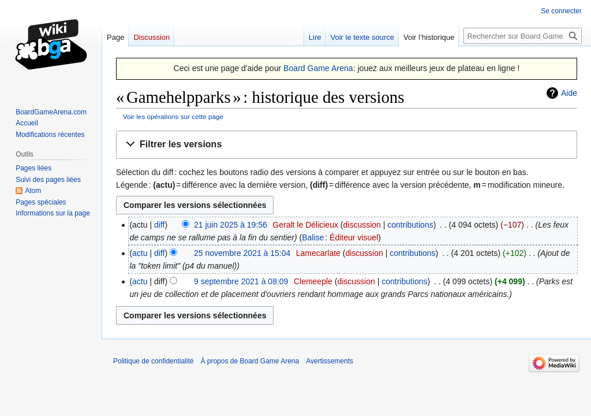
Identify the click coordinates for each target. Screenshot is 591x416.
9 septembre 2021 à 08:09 (241, 281)
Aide (569, 93)
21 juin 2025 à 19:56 (230, 224)
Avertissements (329, 361)
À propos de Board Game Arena (249, 361)
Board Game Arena (318, 68)
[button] (346, 144)
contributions (410, 224)
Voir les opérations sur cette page (173, 116)
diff (159, 224)
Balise (313, 237)
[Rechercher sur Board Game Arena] (522, 36)
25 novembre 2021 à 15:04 (242, 253)
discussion (362, 224)
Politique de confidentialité (153, 361)
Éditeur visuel (354, 237)
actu (139, 253)
